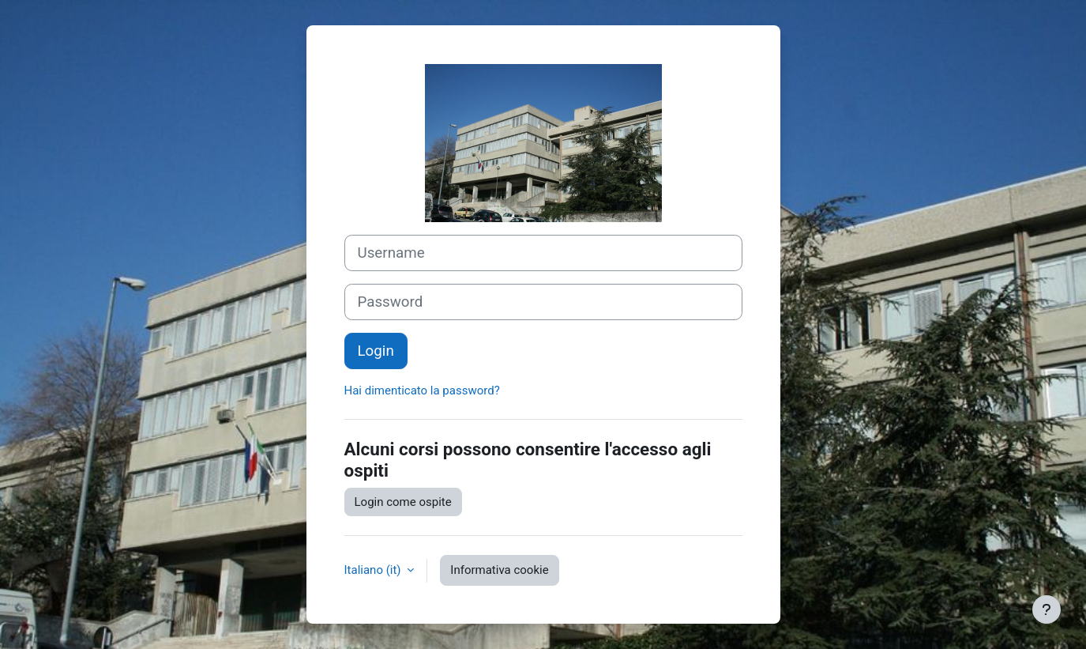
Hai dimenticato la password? (422, 390)
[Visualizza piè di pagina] (1046, 609)
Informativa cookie (499, 570)
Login (376, 351)
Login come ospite (403, 502)
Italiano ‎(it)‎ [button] (374, 570)
